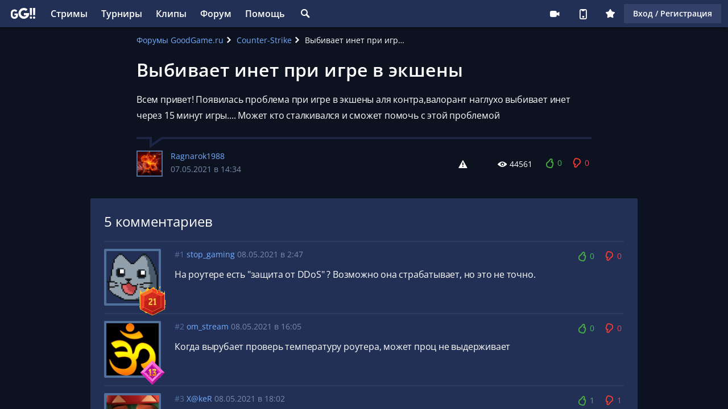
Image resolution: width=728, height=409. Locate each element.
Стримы (69, 13)
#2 (179, 326)
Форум (215, 13)
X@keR (199, 398)
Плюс (610, 14)
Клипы (171, 13)
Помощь (265, 13)
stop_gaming (211, 254)
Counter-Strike (264, 40)
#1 (179, 254)
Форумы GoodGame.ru (180, 40)
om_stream (208, 326)
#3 (179, 398)
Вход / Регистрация (672, 13)
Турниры (121, 13)
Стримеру (554, 13)
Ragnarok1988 (198, 156)
